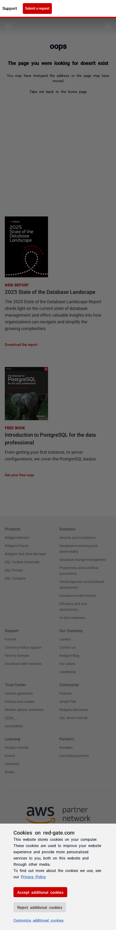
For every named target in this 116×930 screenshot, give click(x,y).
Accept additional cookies (40, 892)
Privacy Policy (33, 876)
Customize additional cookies (38, 920)
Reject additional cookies (39, 907)
